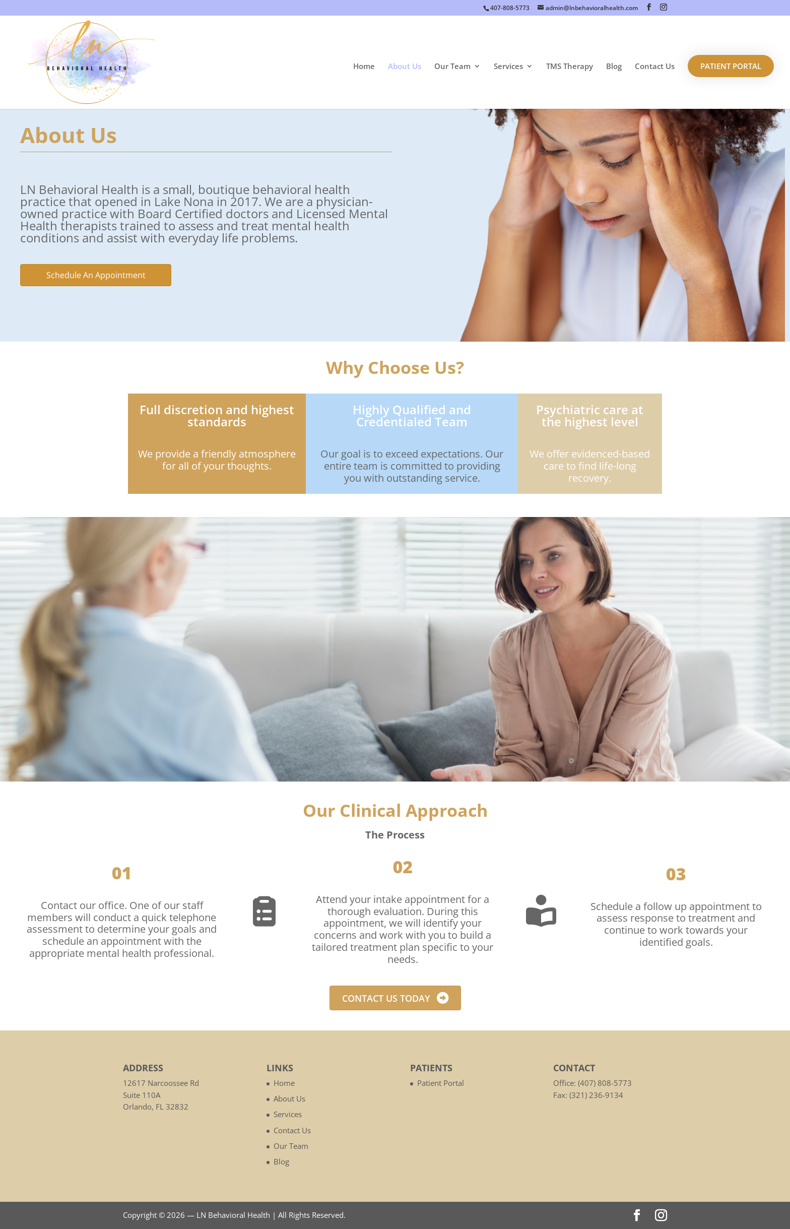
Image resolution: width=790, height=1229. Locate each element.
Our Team (452, 66)
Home (364, 66)
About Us (404, 66)
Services (508, 66)
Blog (614, 66)
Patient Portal (730, 66)
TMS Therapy (569, 66)
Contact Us (655, 66)
